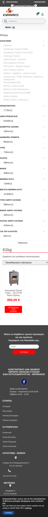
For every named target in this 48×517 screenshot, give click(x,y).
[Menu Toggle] (13, 27)
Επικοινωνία (7, 432)
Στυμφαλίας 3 (10, 491)
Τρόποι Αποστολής (9, 446)
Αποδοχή (8, 513)
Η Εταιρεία (6, 406)
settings (28, 508)
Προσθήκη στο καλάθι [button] (13, 309)
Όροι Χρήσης (7, 411)
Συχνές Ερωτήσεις (9, 437)
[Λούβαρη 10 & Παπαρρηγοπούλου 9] (15, 457)
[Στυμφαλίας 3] (10, 485)
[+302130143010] (4, 2)
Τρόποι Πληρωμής (9, 442)
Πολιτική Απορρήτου (10, 420)
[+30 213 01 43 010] (9, 471)
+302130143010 (12, 2)
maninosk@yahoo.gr (24, 6)
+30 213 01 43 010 (9, 476)
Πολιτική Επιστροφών (10, 416)
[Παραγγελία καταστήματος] (25, 262)
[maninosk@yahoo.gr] (12, 5)
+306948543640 (39, 2)
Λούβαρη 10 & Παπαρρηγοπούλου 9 (16, 463)
